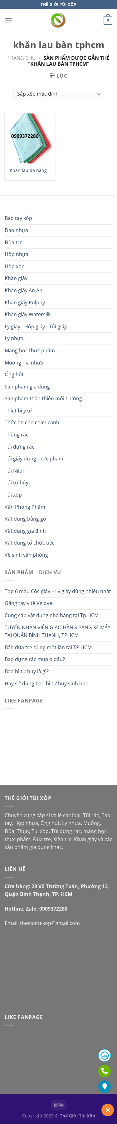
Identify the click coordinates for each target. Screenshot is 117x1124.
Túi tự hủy (16, 482)
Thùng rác (16, 434)
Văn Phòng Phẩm (25, 506)
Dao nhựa (16, 230)
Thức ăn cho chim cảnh (32, 422)
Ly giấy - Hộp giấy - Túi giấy (36, 326)
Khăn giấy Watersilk (28, 314)
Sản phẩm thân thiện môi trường (43, 398)
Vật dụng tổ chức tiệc (30, 542)
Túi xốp (13, 494)
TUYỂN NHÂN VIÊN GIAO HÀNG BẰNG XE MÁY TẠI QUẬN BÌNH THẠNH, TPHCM (57, 631)
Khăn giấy (16, 278)
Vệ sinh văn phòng (26, 554)
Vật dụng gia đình (25, 530)
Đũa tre (13, 242)
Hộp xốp (15, 266)
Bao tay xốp (18, 218)
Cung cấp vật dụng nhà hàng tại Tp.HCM (52, 615)
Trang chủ (21, 58)
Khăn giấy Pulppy (25, 302)
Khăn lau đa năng (28, 170)
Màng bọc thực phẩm (30, 350)
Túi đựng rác (19, 446)
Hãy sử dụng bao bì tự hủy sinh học (46, 683)
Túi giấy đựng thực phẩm (34, 458)
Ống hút (14, 374)
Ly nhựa (14, 338)
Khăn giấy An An (23, 290)
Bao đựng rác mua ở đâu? (35, 659)
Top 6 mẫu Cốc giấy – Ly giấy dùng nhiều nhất (58, 591)
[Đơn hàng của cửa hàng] (58, 94)
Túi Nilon (15, 470)
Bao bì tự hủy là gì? (27, 671)
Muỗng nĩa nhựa (24, 362)
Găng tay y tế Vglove (28, 603)
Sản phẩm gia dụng (27, 386)
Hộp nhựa (16, 254)
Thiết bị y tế (18, 410)
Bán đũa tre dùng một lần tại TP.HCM (48, 647)
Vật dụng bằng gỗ (25, 518)
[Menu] (8, 20)
